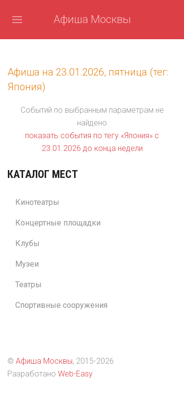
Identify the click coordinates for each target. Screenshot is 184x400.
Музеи (27, 264)
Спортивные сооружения (61, 305)
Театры (28, 284)
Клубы (27, 243)
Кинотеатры (37, 202)
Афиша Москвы (92, 19)
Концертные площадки (58, 222)
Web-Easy (75, 373)
